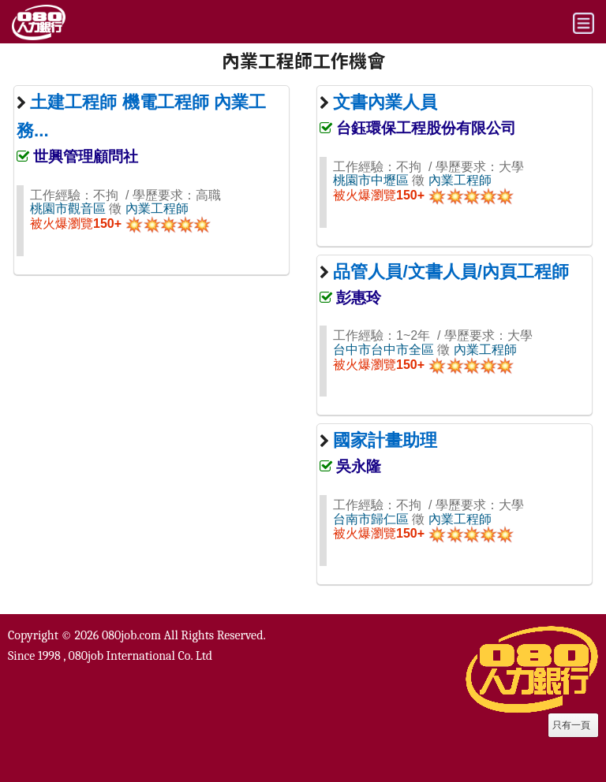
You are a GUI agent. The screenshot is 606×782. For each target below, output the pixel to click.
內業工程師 (157, 208)
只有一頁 (571, 725)
